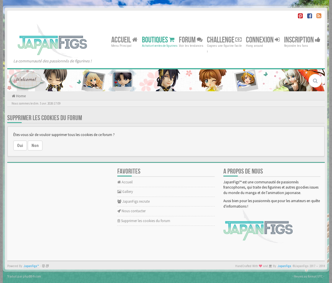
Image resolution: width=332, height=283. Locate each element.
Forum (191, 39)
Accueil (124, 39)
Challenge (224, 39)
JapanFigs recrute (133, 201)
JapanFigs (284, 266)
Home (20, 96)
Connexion (263, 39)
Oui (20, 145)
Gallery (125, 191)
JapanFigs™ (31, 266)
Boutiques (158, 39)
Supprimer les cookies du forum (143, 220)
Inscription (302, 39)
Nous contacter (131, 210)
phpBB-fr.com (32, 276)
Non (35, 145)
